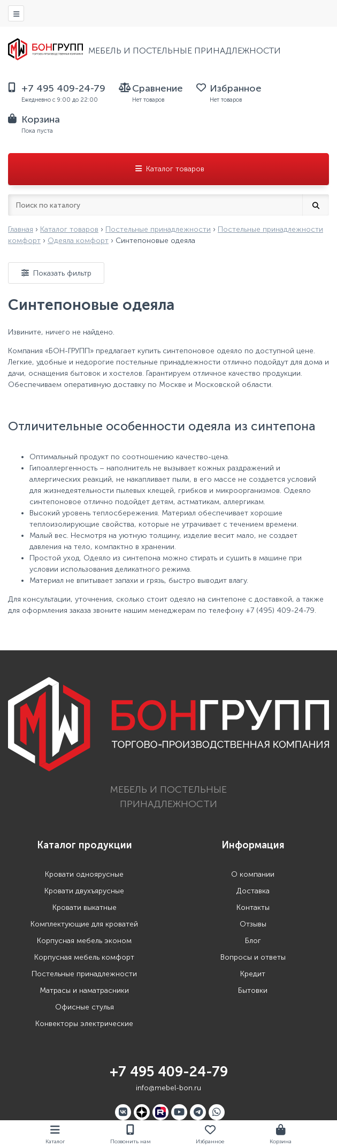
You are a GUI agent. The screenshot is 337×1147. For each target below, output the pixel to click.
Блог (253, 940)
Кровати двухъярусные (84, 890)
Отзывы (253, 924)
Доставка (253, 890)
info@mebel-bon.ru (168, 1087)
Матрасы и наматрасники (84, 990)
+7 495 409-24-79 (169, 1072)
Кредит (252, 973)
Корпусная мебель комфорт (84, 957)
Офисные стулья (84, 1007)
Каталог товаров (168, 168)
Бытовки (252, 990)
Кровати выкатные (84, 907)
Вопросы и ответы (253, 957)
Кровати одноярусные (84, 874)
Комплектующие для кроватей (84, 924)
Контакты (253, 907)
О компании (252, 874)
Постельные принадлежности (84, 973)
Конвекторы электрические (84, 1023)
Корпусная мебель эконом (84, 940)
